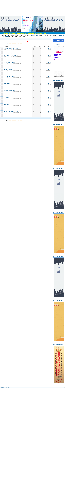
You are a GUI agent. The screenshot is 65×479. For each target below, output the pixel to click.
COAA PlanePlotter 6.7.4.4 (9, 86)
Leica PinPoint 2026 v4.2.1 (9, 69)
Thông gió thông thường (17, 49)
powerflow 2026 (7, 97)
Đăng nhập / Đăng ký (58, 40)
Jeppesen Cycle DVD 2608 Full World (12, 48)
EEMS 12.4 (6, 104)
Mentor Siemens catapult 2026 (10, 114)
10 (18, 43)
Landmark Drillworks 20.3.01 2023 (11, 79)
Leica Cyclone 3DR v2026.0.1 (10, 72)
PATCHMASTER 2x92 (8, 59)
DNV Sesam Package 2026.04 (10, 90)
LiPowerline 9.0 (7, 93)
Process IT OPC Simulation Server (11, 111)
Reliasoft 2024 (7, 107)
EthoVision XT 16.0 (8, 66)
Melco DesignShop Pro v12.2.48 (10, 76)
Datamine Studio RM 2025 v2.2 (10, 62)
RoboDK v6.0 (6, 100)
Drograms (5, 49)
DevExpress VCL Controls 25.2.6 (11, 55)
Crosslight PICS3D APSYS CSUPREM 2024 (13, 52)
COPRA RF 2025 (7, 83)
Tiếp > (21, 43)
